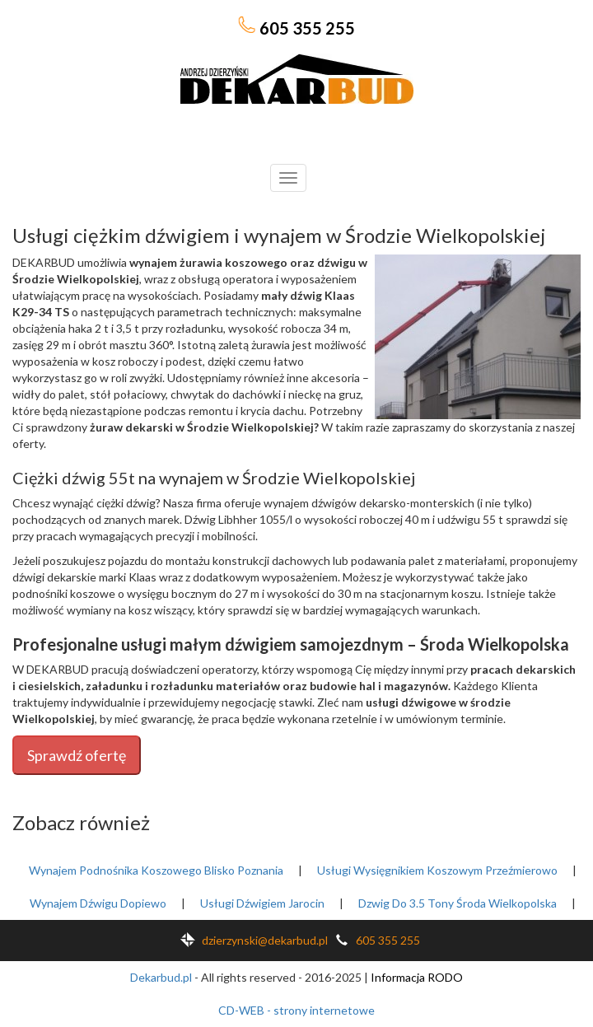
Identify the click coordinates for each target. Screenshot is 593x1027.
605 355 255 (296, 27)
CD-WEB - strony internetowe (296, 1010)
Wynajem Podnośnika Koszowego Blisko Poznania (156, 870)
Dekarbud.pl (161, 977)
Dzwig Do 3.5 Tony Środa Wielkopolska (457, 903)
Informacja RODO (417, 977)
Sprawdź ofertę (76, 755)
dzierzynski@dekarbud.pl (251, 940)
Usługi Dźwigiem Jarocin (262, 903)
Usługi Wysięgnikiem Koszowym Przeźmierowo (437, 870)
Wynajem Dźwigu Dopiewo (98, 903)
